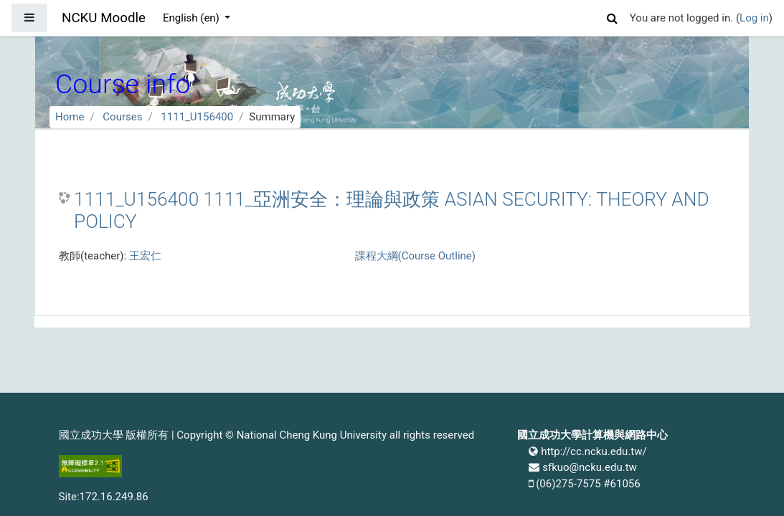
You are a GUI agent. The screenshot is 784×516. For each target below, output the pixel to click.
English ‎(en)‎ (192, 17)
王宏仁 (145, 255)
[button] (612, 16)
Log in (754, 17)
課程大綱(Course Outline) (415, 255)
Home (69, 116)
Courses (122, 116)
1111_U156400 (197, 116)
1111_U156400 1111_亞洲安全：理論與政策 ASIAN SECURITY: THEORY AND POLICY (391, 210)
